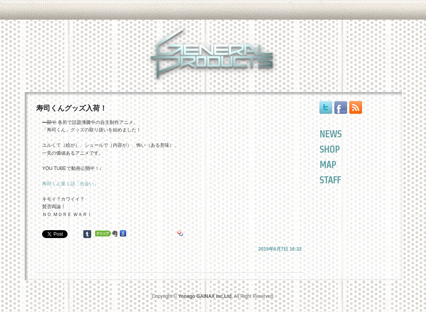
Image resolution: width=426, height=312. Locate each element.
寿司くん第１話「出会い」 (70, 183)
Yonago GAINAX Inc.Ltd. (205, 296)
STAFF (330, 180)
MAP (328, 164)
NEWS (331, 134)
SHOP (330, 149)
